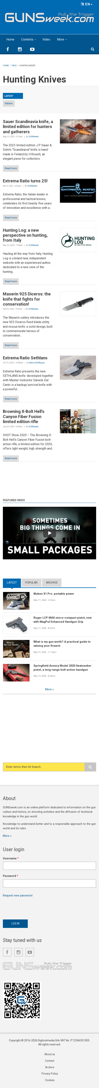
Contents (27, 39)
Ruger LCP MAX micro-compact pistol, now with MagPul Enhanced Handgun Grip (63, 619)
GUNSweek (33, 137)
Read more (11, 168)
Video (46, 39)
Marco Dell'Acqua (37, 363)
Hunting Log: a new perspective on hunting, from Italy (25, 235)
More (60, 39)
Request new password (17, 895)
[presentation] (32, 907)
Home (10, 39)
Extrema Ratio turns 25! (25, 181)
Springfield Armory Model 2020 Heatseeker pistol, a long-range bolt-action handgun (63, 667)
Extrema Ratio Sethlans (25, 358)
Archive (52, 582)
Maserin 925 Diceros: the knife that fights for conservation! (27, 299)
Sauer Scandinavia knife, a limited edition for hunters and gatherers (28, 126)
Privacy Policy (50, 1074)
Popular (31, 582)
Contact (50, 1061)
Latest (12, 582)
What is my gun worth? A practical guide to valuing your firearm (63, 643)
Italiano (9, 103)
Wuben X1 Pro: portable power (54, 593)
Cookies (50, 1081)
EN (87, 4)
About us (49, 1054)
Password (10, 876)
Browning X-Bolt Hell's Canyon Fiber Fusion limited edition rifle (23, 416)
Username (11, 858)
